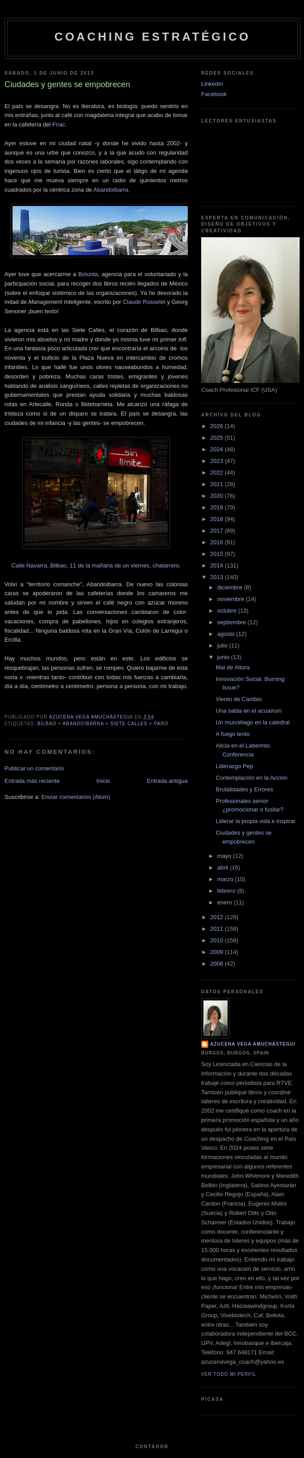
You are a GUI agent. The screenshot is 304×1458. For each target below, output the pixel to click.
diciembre (230, 587)
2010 (217, 940)
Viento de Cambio (238, 699)
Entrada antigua (167, 780)
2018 (217, 519)
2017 (217, 530)
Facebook (214, 94)
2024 (217, 449)
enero (225, 902)
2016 (217, 542)
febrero (227, 890)
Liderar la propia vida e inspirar (255, 821)
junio (224, 657)
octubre (227, 610)
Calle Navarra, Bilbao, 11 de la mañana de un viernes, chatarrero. (96, 565)
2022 (217, 472)
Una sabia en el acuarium (248, 710)
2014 (217, 565)
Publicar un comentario (34, 768)
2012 (217, 917)
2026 (217, 426)
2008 (217, 963)
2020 (217, 495)
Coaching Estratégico (153, 36)
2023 (217, 461)
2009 (217, 952)
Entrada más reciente (32, 780)
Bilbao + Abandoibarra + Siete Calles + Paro (102, 723)
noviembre (231, 599)
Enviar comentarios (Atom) (75, 797)
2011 (217, 928)
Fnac (58, 124)
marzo (226, 879)
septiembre (232, 622)
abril (223, 867)
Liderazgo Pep (234, 766)
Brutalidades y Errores (244, 789)
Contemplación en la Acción (251, 777)
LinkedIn (212, 83)
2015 (217, 553)
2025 (217, 437)
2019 (217, 507)
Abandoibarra (110, 189)
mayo (225, 856)
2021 (217, 484)
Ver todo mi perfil (228, 1374)
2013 (217, 577)
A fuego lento (232, 734)
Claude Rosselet (144, 301)
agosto (226, 633)
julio (223, 645)
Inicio (103, 780)
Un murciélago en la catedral (252, 722)
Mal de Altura (232, 667)
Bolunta (88, 274)
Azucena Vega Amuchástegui (253, 1044)
